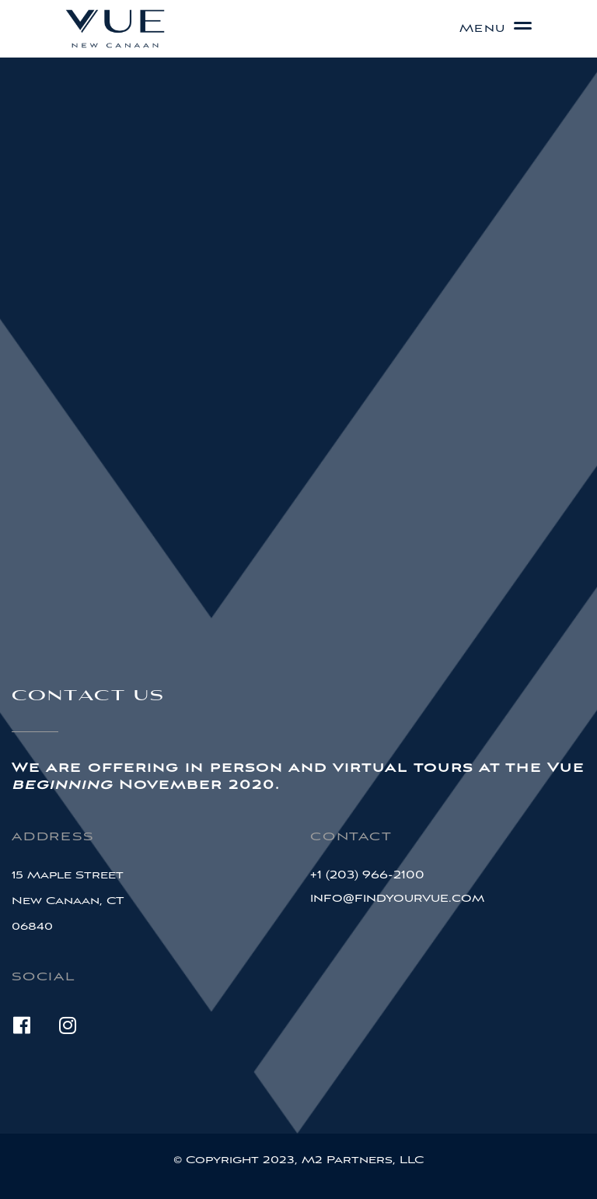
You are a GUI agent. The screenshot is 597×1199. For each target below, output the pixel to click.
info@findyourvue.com (397, 898)
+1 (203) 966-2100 (367, 875)
